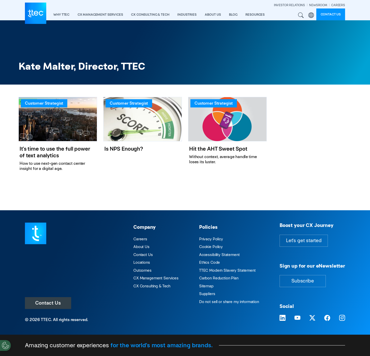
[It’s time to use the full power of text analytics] (57, 136)
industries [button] (187, 14)
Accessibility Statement (219, 254)
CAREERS (338, 5)
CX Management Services (156, 278)
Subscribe (302, 281)
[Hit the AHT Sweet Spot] (227, 136)
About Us (141, 246)
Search (301, 15)
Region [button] (311, 15)
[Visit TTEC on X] (312, 318)
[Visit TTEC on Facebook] (327, 318)
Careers (140, 238)
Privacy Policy (211, 238)
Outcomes (142, 270)
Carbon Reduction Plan (218, 278)
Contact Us (48, 303)
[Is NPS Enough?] (142, 136)
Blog (233, 14)
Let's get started (303, 240)
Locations (141, 262)
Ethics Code (209, 262)
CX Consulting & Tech (151, 286)
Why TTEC (61, 14)
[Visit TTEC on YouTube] (297, 318)
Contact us (331, 14)
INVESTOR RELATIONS (289, 5)
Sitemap (206, 286)
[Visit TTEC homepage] (35, 233)
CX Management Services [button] (100, 14)
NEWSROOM (318, 5)
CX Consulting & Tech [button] (150, 14)
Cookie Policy (211, 246)
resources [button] (255, 14)
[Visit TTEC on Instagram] (342, 318)
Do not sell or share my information (229, 301)
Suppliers (207, 293)
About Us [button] (213, 14)
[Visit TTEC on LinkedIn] (282, 318)
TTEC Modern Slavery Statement (227, 270)
